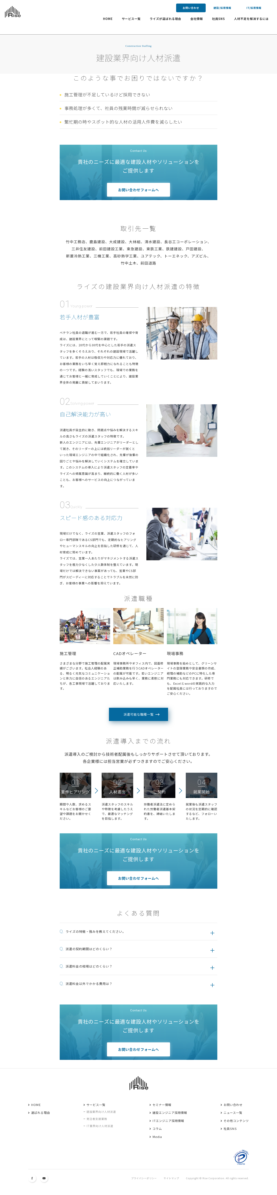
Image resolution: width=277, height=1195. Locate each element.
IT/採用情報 (253, 8)
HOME (108, 19)
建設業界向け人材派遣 (101, 1112)
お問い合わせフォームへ (138, 189)
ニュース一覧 (233, 1113)
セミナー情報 (161, 1105)
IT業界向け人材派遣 (99, 1126)
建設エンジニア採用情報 (169, 1113)
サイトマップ (171, 1178)
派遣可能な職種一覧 (139, 714)
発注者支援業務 (96, 1119)
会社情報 (196, 19)
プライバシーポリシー (144, 1178)
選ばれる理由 (40, 1113)
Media (157, 1137)
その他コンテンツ (236, 1121)
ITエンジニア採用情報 (168, 1121)
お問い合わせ (191, 8)
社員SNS (218, 19)
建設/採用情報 (222, 8)
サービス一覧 (131, 19)
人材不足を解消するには (251, 19)
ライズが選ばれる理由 (165, 19)
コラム (157, 1128)
